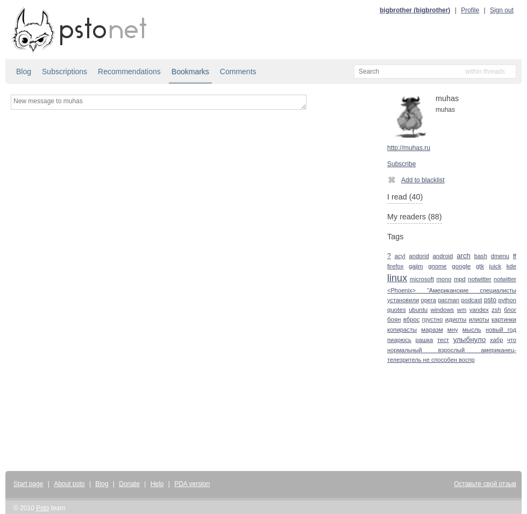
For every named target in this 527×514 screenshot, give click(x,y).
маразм (432, 329)
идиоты (456, 319)
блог (510, 309)
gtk (480, 266)
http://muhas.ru (408, 148)
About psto (69, 484)
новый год (501, 329)
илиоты (479, 319)
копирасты (402, 329)
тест (443, 340)
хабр (496, 340)
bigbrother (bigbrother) (415, 10)
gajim (416, 266)
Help (157, 484)
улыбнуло (469, 339)
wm (461, 309)
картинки (504, 319)
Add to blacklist (416, 179)
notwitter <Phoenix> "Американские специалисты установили (451, 289)
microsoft (422, 279)
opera (428, 300)
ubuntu (418, 309)
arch (463, 256)
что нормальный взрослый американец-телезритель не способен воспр (451, 350)
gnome (437, 266)
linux (397, 278)
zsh (496, 309)
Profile (470, 10)
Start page (28, 484)
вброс (411, 319)
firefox (395, 266)
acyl (400, 256)
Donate (129, 484)
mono (443, 279)
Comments (238, 71)
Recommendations (129, 71)
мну (452, 329)
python (507, 300)
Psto (42, 508)
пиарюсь (399, 340)
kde (511, 266)
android (443, 256)
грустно (432, 319)
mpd (460, 279)
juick (495, 266)
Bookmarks (190, 71)
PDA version (192, 484)
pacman (448, 300)
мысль (471, 329)
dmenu (500, 256)
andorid (419, 256)
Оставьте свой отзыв (485, 484)
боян (394, 319)
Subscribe (401, 164)
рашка (424, 340)
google (461, 265)
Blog (23, 71)
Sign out (502, 10)
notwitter (479, 279)
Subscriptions (64, 71)
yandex (479, 309)
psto (490, 300)
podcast (471, 300)
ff (514, 256)
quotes (396, 309)
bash (480, 256)
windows (442, 309)
